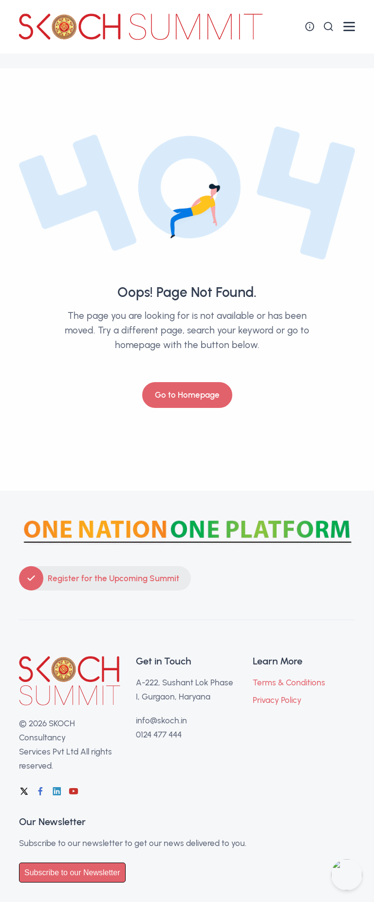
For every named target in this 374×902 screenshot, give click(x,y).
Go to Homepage (187, 395)
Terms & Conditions (289, 682)
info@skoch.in (161, 720)
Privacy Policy (277, 700)
